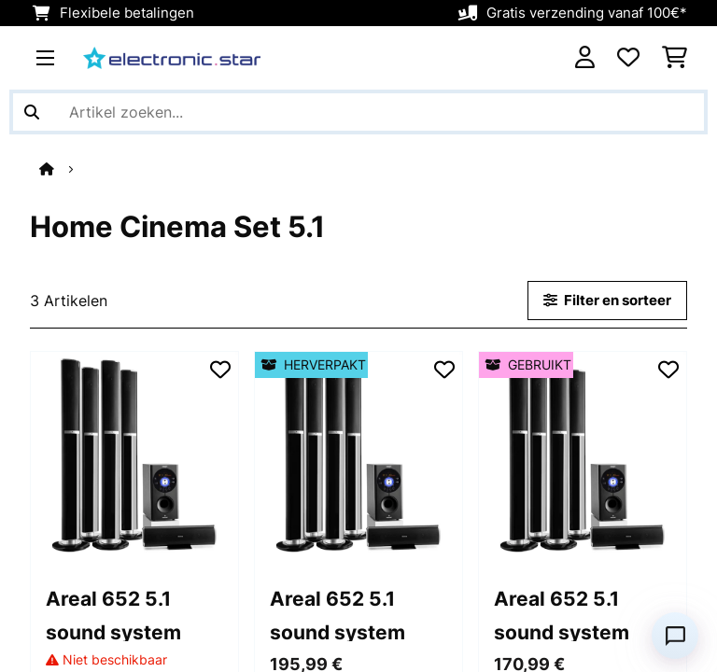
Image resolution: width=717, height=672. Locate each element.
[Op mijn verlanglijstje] (220, 369)
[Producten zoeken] (358, 112)
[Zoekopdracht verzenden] (31, 112)
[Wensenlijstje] (628, 58)
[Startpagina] (63, 168)
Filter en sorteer (607, 300)
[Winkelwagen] (674, 58)
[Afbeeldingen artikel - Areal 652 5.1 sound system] (134, 455)
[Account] (585, 58)
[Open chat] (675, 635)
